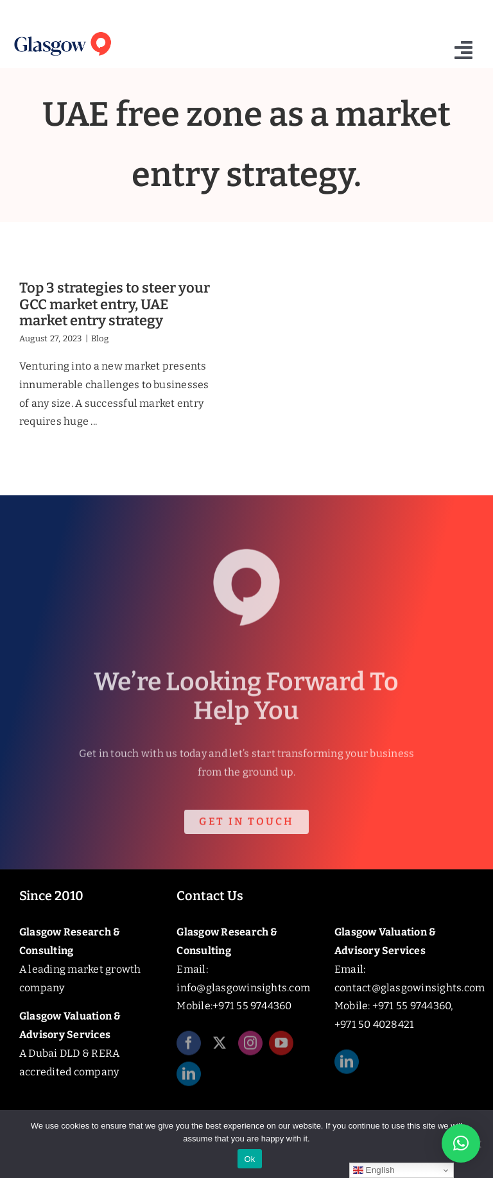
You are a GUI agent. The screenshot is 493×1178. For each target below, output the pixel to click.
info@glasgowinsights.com (243, 988)
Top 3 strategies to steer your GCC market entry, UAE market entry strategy (114, 304)
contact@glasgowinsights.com (409, 988)
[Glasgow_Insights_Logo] (62, 32)
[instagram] (250, 1047)
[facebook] (189, 1047)
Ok (249, 1159)
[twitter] (219, 1047)
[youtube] (281, 1047)
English (374, 1170)
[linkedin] (189, 1078)
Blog (99, 338)
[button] (461, 1143)
